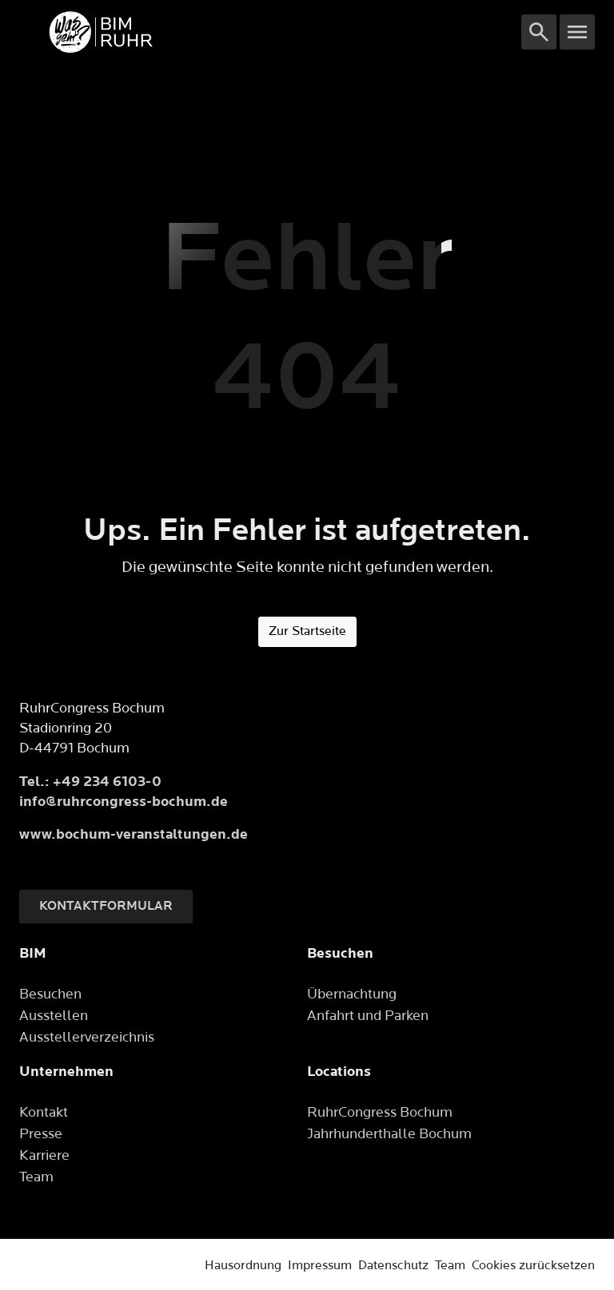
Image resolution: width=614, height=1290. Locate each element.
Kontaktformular (106, 906)
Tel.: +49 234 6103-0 (90, 781)
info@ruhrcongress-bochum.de (123, 801)
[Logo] (270, 32)
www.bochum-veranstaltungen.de (133, 834)
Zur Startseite (307, 631)
